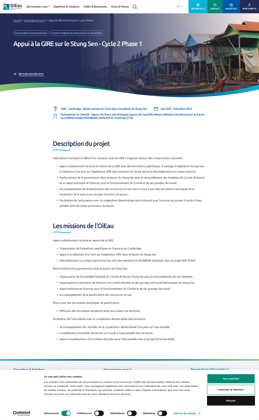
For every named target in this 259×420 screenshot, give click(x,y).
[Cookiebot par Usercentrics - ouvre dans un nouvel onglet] (21, 413)
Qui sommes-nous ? (37, 6)
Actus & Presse (120, 6)
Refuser (231, 400)
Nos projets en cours (34, 20)
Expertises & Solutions (66, 6)
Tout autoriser (231, 378)
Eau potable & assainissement (31, 33)
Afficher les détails (184, 413)
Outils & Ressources (95, 6)
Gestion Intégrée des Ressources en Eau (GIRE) (76, 33)
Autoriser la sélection (231, 389)
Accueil (16, 20)
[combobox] (180, 7)
